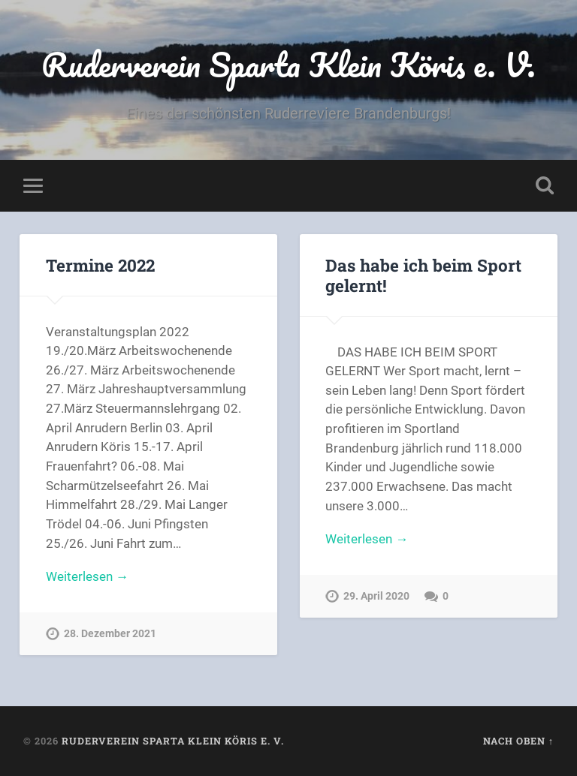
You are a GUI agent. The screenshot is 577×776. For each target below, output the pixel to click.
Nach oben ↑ (518, 741)
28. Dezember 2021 (110, 633)
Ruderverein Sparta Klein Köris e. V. (288, 64)
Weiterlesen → (87, 576)
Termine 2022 (100, 265)
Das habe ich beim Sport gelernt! (423, 275)
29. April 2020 (376, 596)
